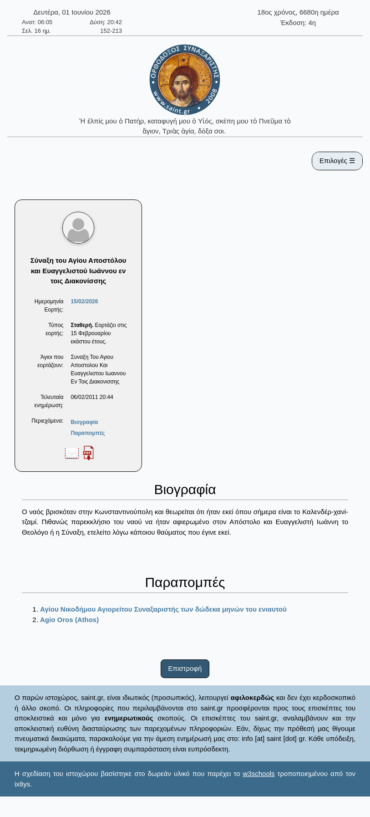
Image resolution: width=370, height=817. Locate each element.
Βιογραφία (84, 422)
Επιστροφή (185, 668)
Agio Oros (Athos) (69, 619)
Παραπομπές (88, 433)
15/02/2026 (84, 301)
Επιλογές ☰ (337, 160)
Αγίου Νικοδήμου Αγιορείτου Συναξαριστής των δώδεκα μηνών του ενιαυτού (163, 609)
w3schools (259, 773)
